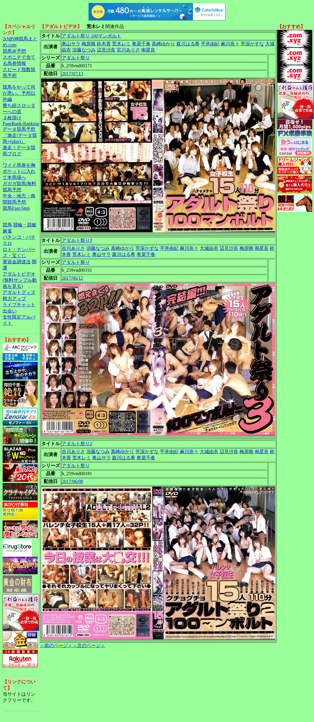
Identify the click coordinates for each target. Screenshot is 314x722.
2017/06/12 (72, 278)
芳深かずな (147, 248)
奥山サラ (71, 43)
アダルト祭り (76, 57)
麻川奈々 (230, 43)
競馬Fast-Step (16, 208)
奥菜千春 (141, 43)
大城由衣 (209, 248)
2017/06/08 (72, 481)
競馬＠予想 (14, 51)
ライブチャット (19, 304)
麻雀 (7, 230)
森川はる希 (188, 43)
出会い (10, 310)
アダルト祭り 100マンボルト (91, 35)
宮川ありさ (128, 49)
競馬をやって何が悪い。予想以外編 (19, 93)
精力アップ (14, 298)
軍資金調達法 (17, 261)
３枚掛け (12, 117)
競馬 (7, 224)
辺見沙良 (106, 49)
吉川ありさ (73, 248)
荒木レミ (121, 43)
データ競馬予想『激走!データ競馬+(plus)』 (20, 135)
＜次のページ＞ (89, 645)
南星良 (148, 49)
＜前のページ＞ (56, 645)
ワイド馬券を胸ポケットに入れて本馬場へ (19, 171)
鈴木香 (104, 43)
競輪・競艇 (25, 224)
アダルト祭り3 (77, 240)
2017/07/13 (72, 73)
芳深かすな (252, 43)
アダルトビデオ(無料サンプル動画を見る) (20, 280)
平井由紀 (210, 43)
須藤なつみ (84, 49)
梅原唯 (89, 43)
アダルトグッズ (19, 292)
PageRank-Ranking (21, 123)
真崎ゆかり (163, 43)
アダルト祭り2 (77, 443)
